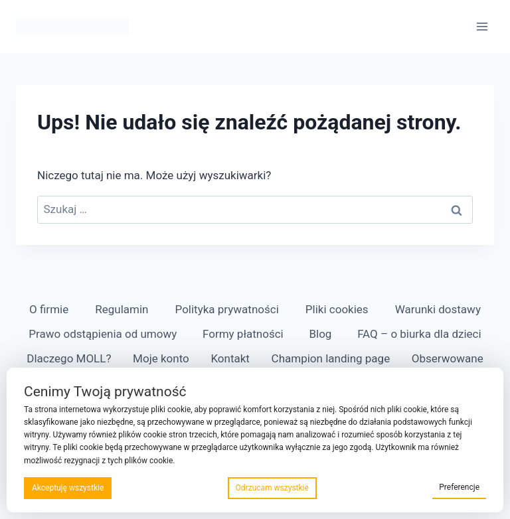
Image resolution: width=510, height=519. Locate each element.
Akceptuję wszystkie (68, 487)
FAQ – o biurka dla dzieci (419, 333)
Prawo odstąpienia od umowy (103, 333)
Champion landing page (331, 358)
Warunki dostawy (438, 309)
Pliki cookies (337, 309)
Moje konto (161, 358)
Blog (320, 333)
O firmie (48, 309)
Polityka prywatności (227, 309)
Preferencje (459, 487)
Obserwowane (447, 358)
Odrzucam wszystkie (272, 487)
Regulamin (121, 309)
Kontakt (230, 358)
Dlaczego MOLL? (69, 358)
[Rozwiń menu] (481, 26)
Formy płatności (243, 333)
